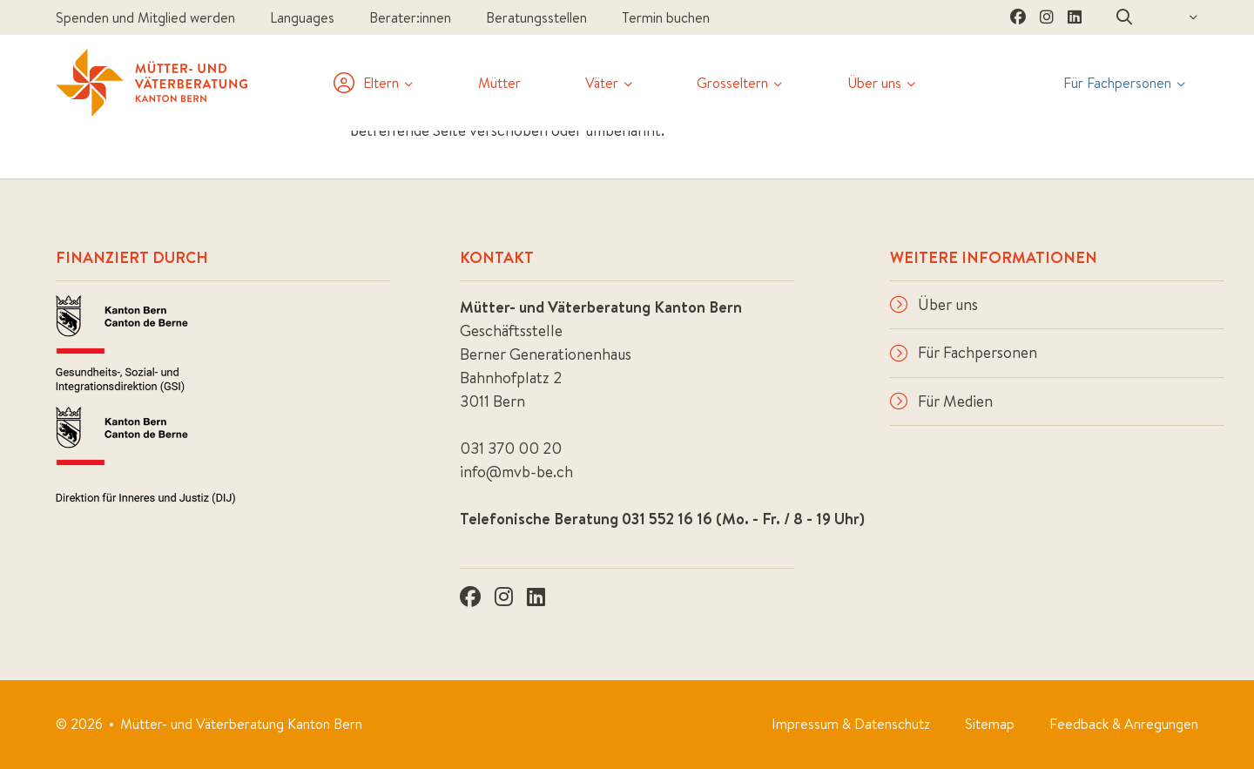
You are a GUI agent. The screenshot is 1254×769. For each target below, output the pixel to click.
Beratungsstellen (536, 17)
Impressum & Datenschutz (851, 723)
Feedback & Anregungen (1123, 723)
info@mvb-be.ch (516, 471)
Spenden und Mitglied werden (145, 17)
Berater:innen (410, 17)
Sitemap (990, 723)
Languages (302, 17)
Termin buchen (666, 17)
